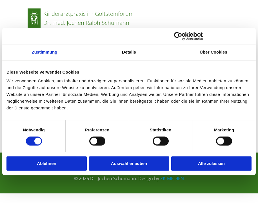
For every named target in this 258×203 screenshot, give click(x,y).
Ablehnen (46, 163)
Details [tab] (129, 52)
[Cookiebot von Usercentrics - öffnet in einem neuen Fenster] (178, 36)
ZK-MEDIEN (172, 178)
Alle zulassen (211, 163)
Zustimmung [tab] (44, 52)
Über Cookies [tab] (213, 52)
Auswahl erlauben (129, 163)
